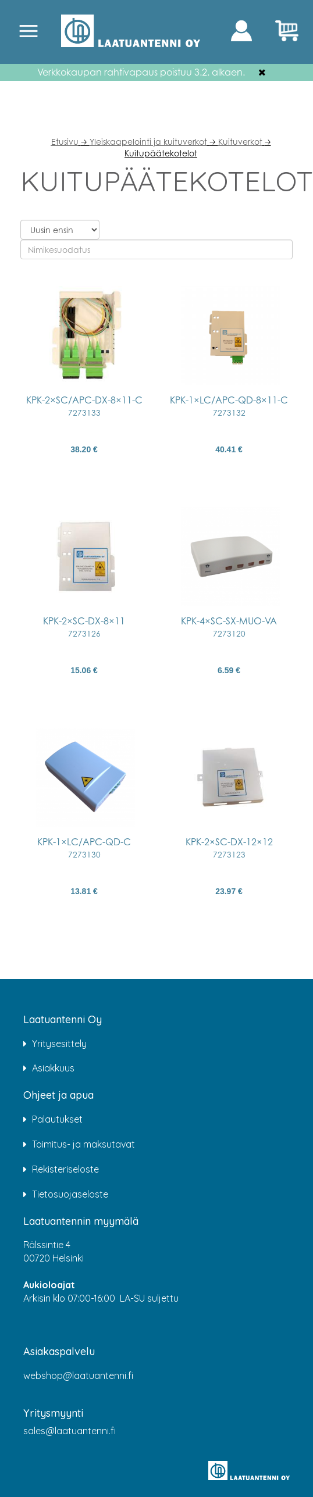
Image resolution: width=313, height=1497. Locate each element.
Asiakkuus (53, 1068)
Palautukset (57, 1119)
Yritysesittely (59, 1043)
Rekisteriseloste (65, 1169)
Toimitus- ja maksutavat (83, 1144)
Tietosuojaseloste (70, 1194)
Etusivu (65, 142)
